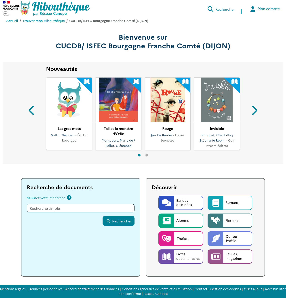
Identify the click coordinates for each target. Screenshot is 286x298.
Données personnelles (45, 289)
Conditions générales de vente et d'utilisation (157, 289)
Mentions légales (12, 289)
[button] (32, 111)
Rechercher (119, 220)
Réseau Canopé (156, 293)
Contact (201, 289)
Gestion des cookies (225, 289)
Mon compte (264, 9)
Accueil (12, 20)
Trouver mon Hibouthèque (44, 20)
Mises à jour (253, 289)
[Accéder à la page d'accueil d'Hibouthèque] (55, 8)
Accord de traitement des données (92, 289)
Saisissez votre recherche (46, 198)
